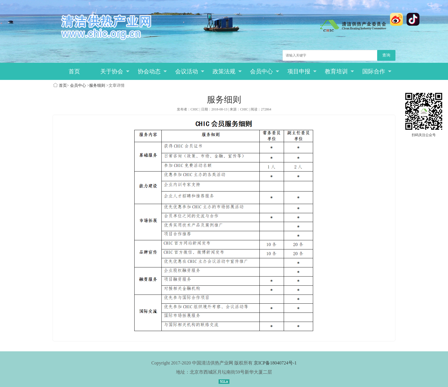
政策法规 (227, 71)
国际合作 (377, 71)
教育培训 (339, 71)
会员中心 (264, 71)
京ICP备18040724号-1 (275, 362)
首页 (74, 71)
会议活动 (190, 71)
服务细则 (97, 85)
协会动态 (152, 71)
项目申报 (302, 71)
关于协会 (115, 71)
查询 (386, 55)
